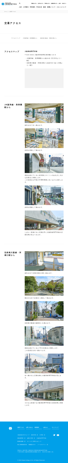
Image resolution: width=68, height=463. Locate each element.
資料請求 (37, 427)
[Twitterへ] (54, 435)
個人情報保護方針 (22, 444)
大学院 (41, 435)
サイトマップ (55, 427)
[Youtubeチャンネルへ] (58, 435)
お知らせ (45, 427)
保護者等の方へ (54, 4)
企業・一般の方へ (62, 4)
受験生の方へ (34, 4)
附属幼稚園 (20, 441)
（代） (48, 452)
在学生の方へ (41, 4)
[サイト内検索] (19, 4)
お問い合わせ (29, 427)
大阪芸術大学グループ (23, 435)
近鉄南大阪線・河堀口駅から (48, 38)
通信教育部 (20, 438)
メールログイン (42, 444)
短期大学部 (30, 438)
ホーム (6, 11)
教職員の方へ (32, 444)
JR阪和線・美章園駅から (30, 38)
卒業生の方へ (47, 4)
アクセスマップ (15, 38)
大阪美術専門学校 (41, 438)
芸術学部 (33, 435)
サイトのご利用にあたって (34, 441)
